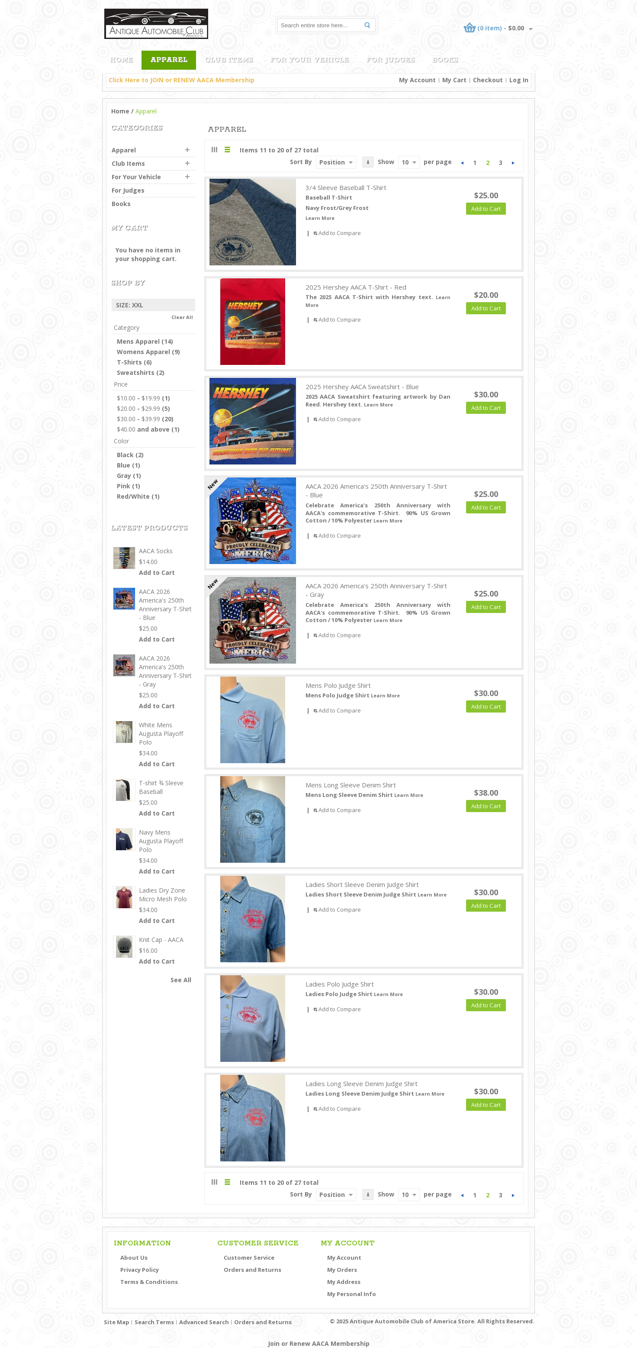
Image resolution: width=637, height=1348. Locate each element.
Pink (123, 486)
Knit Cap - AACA (161, 939)
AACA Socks (156, 551)
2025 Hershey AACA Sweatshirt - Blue (362, 386)
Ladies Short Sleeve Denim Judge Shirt (362, 884)
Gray (124, 475)
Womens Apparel (143, 352)
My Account (417, 80)
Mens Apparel (138, 341)
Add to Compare (339, 233)
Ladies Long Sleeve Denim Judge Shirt (362, 1083)
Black (125, 455)
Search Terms (154, 1322)
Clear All (182, 317)
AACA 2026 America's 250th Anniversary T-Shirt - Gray (376, 590)
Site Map (116, 1322)
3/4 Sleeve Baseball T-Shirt (346, 187)
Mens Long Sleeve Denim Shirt (351, 784)
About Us (134, 1257)
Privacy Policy (139, 1270)
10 (405, 162)
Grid (214, 149)
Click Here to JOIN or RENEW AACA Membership (181, 80)
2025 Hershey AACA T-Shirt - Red (356, 287)
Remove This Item (190, 305)
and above (143, 429)
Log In (518, 80)
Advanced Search (204, 1322)
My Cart (454, 80)
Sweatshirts (135, 372)
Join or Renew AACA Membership (319, 1343)
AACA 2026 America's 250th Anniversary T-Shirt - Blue (376, 491)
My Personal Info (351, 1294)
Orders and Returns (252, 1270)
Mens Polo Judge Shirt (338, 685)
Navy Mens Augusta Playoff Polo (161, 841)
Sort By (301, 162)
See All (181, 980)
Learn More (320, 218)
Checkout (488, 80)
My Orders (342, 1270)
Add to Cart (157, 572)
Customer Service (249, 1257)
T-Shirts (129, 362)
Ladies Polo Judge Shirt (340, 984)
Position (332, 162)
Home (120, 111)
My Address (343, 1282)
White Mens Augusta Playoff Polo (161, 733)
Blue (123, 465)
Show (386, 162)
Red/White (133, 496)
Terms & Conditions (149, 1282)
